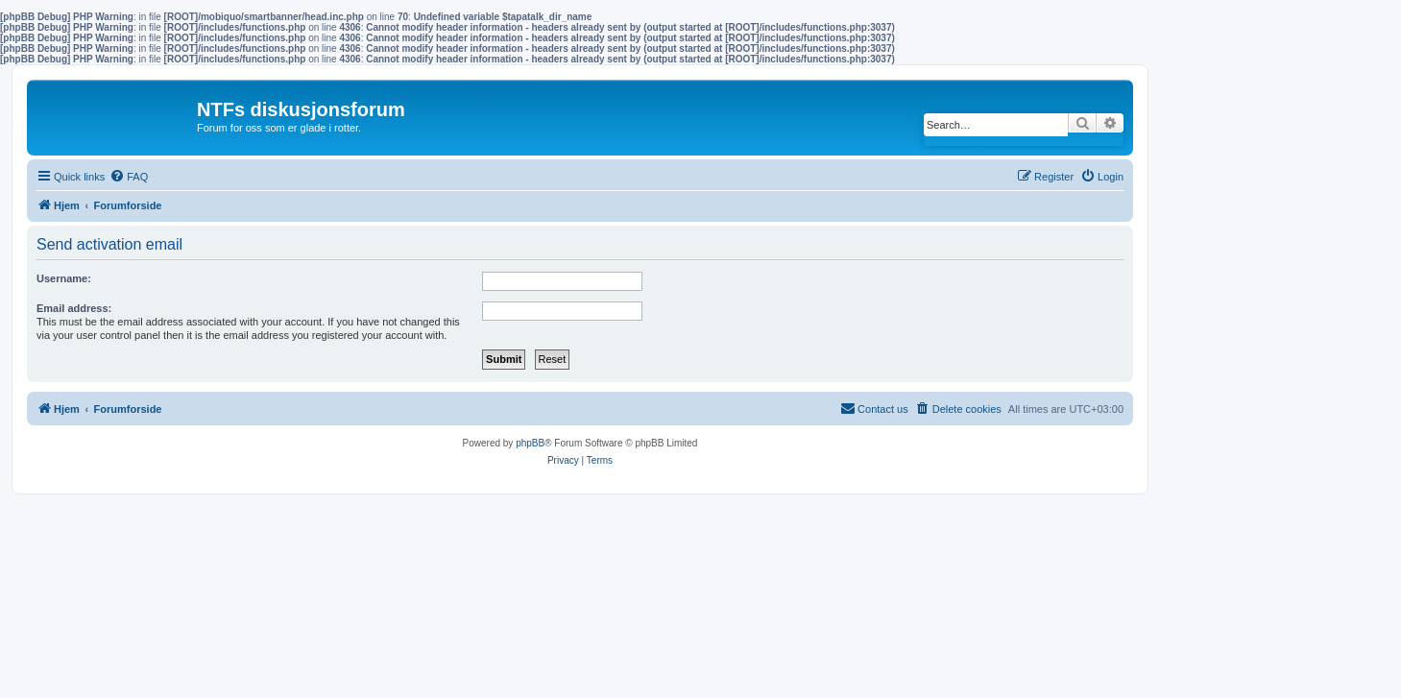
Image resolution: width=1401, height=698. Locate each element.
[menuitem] (128, 176)
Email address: (73, 308)
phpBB (530, 443)
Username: (63, 278)
